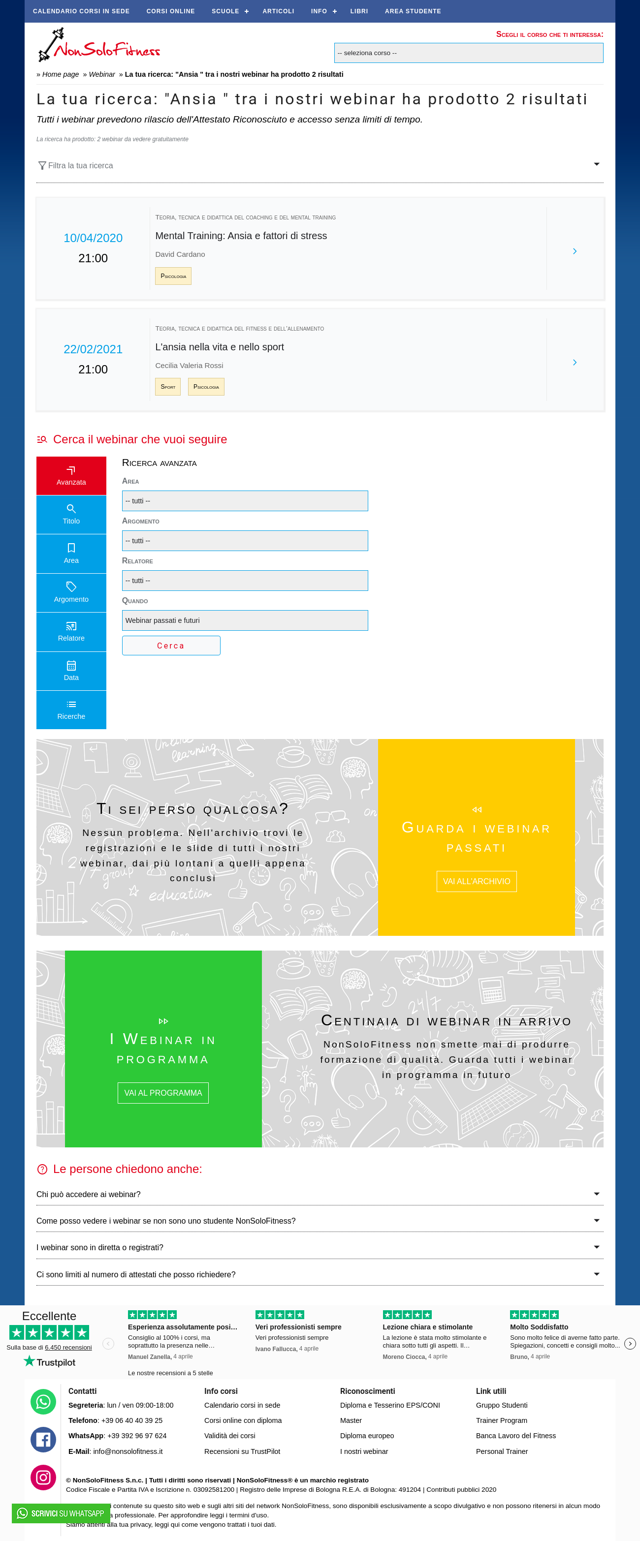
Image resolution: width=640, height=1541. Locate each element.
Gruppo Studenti (502, 1405)
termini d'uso (248, 1515)
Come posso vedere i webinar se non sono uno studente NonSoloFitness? (166, 1221)
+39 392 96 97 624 (136, 1436)
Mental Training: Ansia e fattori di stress (241, 235)
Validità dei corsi (230, 1436)
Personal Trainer (502, 1451)
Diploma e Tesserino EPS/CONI (390, 1405)
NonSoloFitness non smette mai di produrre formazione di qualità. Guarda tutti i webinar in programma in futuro (447, 1059)
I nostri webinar (364, 1451)
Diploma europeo (367, 1436)
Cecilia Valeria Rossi (189, 365)
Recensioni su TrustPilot (242, 1451)
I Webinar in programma (163, 1048)
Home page (60, 74)
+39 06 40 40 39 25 (131, 1420)
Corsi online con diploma (243, 1420)
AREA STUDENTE (413, 11)
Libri (359, 11)
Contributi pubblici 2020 (461, 1489)
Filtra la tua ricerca (74, 166)
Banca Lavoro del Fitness (516, 1436)
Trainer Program (501, 1420)
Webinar (102, 74)
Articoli (278, 11)
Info (319, 11)
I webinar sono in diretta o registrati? (99, 1247)
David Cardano (180, 254)
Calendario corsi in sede (81, 11)
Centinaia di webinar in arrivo (447, 1020)
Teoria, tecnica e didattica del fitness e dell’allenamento (239, 328)
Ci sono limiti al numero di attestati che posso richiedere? (136, 1274)
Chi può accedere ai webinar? (88, 1194)
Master (351, 1420)
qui (175, 1524)
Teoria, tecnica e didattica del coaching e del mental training (245, 217)
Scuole (225, 11)
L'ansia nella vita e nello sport (219, 346)
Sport (167, 386)
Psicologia (173, 276)
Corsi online (171, 11)
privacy (140, 1524)
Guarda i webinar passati (477, 836)
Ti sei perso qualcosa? (193, 808)
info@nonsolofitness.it (127, 1451)
